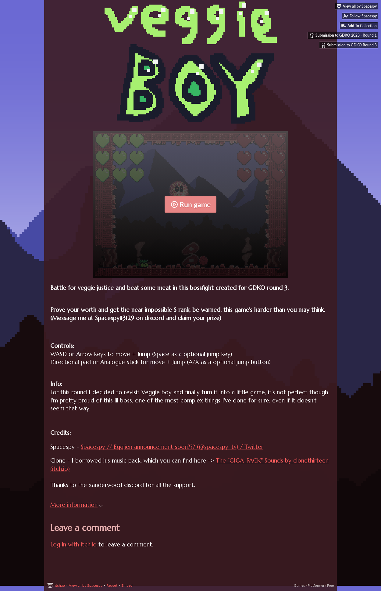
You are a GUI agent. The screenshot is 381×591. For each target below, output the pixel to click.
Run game (191, 204)
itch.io (60, 585)
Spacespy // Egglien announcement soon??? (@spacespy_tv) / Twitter (172, 446)
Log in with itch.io (73, 544)
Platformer (316, 585)
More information (76, 504)
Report (111, 585)
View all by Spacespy (85, 585)
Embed (127, 585)
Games (299, 585)
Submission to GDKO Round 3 (349, 45)
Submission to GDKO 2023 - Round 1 (343, 35)
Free (330, 585)
